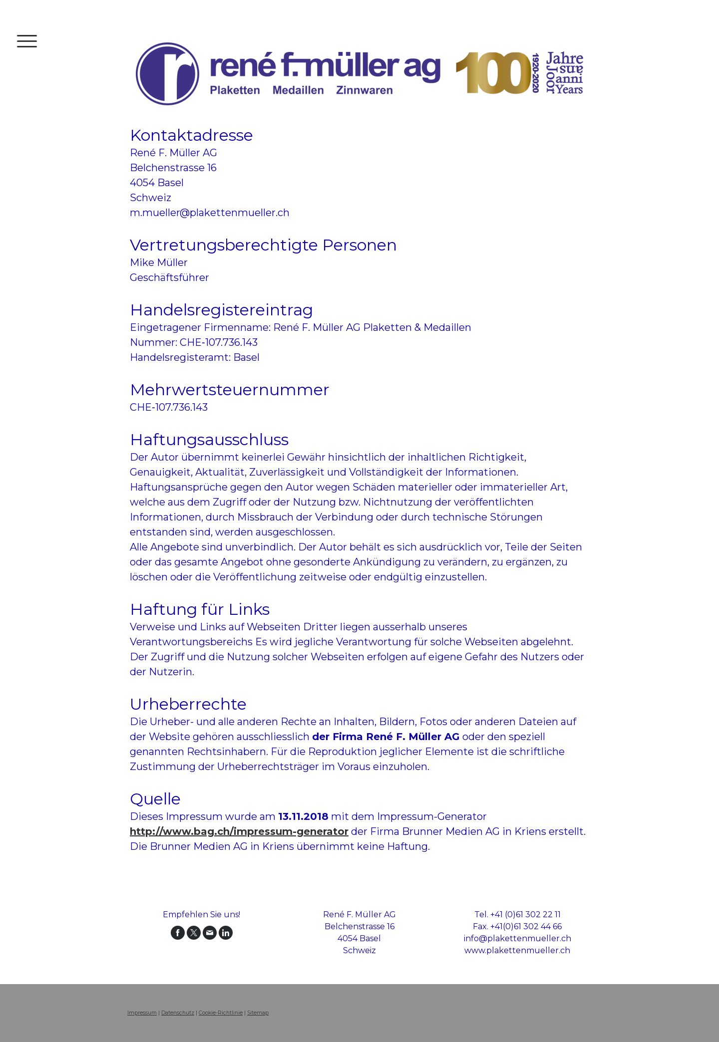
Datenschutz (177, 1013)
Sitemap (258, 1013)
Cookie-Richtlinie (221, 1013)
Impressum (142, 1013)
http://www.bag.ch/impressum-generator (239, 831)
